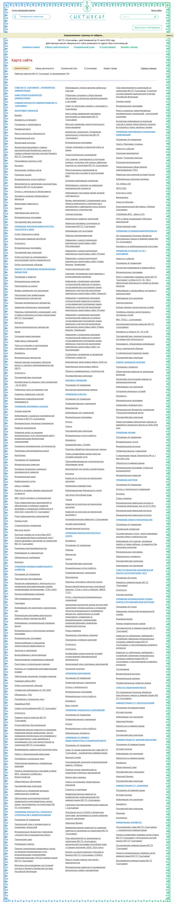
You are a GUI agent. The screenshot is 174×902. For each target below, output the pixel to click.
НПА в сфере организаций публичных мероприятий (134, 220)
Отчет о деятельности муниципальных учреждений (83, 598)
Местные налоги (22, 530)
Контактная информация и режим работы (135, 268)
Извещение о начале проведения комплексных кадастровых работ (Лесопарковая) (81, 243)
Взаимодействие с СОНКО (77, 445)
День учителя (71, 705)
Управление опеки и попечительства (134, 520)
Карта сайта (156, 10)
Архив (17, 332)
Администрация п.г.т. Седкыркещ (132, 786)
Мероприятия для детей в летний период (84, 469)
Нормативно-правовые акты (129, 405)
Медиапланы (122, 197)
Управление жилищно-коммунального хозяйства (34, 568)
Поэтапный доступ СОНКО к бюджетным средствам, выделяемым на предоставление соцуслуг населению (86, 815)
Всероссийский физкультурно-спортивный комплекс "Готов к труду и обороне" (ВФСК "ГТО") (85, 589)
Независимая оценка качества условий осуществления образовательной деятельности (83, 656)
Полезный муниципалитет (128, 162)
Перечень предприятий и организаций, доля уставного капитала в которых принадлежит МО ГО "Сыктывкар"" (35, 315)
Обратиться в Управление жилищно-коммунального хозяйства (32, 792)
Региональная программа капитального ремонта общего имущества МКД (33, 617)
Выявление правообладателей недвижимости (29, 400)
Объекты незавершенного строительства (84, 371)
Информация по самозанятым (29, 553)
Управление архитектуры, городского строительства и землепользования (33, 813)
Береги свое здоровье (75, 777)
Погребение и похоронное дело (29, 699)
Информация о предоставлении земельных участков (85, 89)
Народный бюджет (74, 823)
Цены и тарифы (22, 486)
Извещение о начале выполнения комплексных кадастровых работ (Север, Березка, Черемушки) (84, 261)
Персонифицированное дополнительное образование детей (84, 463)
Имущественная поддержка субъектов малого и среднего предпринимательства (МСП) (34, 365)
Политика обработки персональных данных (86, 449)
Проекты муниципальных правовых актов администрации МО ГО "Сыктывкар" (135, 854)
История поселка (124, 712)
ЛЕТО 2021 (121, 188)
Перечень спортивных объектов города (83, 582)
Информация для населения (129, 298)
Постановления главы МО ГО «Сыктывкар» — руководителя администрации (136, 828)
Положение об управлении (27, 460)
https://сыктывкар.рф (118, 43)
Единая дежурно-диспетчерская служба (135, 307)
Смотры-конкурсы (124, 303)
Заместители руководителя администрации (28, 96)
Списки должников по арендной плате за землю (84, 148)
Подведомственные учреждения (80, 403)
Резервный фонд (23, 129)
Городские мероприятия (127, 153)
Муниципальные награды (128, 678)
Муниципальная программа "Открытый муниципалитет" (134, 469)
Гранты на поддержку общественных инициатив (82, 783)
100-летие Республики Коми (78, 495)
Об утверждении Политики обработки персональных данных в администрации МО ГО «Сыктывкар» (137, 239)
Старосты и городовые (76, 789)
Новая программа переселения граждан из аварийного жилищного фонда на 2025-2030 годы (137, 425)
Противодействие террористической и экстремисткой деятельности (134, 338)
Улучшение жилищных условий (131, 391)
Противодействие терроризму (130, 772)
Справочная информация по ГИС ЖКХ (33, 690)
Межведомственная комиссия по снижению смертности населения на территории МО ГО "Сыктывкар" (86, 830)
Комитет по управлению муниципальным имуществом (35, 270)
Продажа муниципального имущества (32, 303)
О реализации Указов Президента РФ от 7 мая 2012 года (136, 457)
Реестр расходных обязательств (30, 133)
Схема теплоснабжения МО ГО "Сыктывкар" (35, 708)
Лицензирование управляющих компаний (34, 659)
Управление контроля (126, 480)
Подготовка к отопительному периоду (32, 664)
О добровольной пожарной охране (132, 353)
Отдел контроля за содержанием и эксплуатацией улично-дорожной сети (32, 258)
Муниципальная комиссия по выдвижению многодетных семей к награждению (85, 869)
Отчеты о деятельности (76, 687)
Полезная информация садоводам (81, 181)
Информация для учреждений (79, 413)
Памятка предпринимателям (78, 235)
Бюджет (18, 115)
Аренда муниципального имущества (32, 327)
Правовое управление (76, 380)
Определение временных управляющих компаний (33, 765)
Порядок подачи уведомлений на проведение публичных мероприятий (82, 771)
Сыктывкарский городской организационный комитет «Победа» (86, 763)
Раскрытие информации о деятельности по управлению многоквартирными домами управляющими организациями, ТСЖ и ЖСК (36, 586)
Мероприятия (71, 408)
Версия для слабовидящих (147, 27)
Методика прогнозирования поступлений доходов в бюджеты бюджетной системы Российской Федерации (34, 868)
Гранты (68, 426)
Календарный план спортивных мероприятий (86, 664)
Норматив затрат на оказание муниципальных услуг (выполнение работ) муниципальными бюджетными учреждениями (35, 437)
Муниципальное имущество (28, 357)
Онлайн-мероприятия (75, 524)
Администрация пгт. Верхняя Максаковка (136, 740)
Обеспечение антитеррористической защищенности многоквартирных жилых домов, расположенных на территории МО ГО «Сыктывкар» (35, 803)
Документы (20, 353)
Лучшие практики (23, 411)
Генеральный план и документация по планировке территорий (33, 825)
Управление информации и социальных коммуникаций (136, 133)
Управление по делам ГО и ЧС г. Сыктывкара (131, 252)
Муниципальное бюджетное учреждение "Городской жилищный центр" (135, 411)
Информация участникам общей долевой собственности (84, 194)
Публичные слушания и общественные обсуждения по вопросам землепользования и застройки (86, 98)
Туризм (68, 499)
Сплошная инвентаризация (27, 336)
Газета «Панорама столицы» (129, 144)
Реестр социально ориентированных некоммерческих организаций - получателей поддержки (137, 113)
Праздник (120, 813)
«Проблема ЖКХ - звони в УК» (130, 214)
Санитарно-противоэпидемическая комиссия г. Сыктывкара (86, 806)
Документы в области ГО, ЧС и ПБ (132, 332)
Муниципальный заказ (25, 477)
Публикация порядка (24, 844)
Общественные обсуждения (28, 781)
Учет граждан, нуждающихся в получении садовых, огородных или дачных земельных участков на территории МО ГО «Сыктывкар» (86, 162)
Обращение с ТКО (23, 695)
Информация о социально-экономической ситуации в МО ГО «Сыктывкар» (34, 417)
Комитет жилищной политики (130, 362)
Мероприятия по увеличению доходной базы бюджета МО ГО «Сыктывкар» (36, 185)
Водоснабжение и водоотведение (30, 655)
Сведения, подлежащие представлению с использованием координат (85, 275)
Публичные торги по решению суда (31, 390)
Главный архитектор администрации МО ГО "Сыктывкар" (36, 104)
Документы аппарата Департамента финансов (32, 197)
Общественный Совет (126, 767)
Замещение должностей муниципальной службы (135, 613)
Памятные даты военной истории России (135, 174)
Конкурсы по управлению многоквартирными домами (36, 670)
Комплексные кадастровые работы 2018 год (86, 362)
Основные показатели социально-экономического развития (31, 470)
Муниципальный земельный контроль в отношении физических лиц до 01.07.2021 (136, 504)
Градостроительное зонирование (80, 155)
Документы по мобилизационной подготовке (137, 246)
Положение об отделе (126, 578)
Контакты (19, 165)
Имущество (70, 554)
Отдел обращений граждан (23, 10)
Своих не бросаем (124, 202)
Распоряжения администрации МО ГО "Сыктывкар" (134, 862)
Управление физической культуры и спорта (83, 534)
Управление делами (126, 433)
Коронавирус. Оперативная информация (135, 344)
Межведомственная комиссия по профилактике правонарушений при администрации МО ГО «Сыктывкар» (82, 797)
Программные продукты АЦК (28, 161)
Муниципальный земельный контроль (134, 510)
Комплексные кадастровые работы (81, 366)
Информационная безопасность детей (83, 490)
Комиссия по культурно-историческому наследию (83, 480)
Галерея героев (123, 101)
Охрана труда (21, 521)
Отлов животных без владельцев (30, 725)
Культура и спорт (124, 193)
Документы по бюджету (26, 120)
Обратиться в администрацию (130, 463)
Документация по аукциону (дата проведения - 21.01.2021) (36, 383)
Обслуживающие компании (27, 598)
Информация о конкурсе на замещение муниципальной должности (84, 187)
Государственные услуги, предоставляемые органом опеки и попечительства (136, 535)
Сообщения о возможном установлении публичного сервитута (84, 356)
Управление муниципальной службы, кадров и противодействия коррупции (135, 600)
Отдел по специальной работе (131, 688)
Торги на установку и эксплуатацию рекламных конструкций (31, 347)
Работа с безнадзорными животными (32, 754)
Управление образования (77, 673)
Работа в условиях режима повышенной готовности (34, 492)
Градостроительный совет (77, 269)
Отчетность (20, 243)
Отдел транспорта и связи (27, 234)
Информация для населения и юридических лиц (35, 609)
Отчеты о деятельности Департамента (33, 191)
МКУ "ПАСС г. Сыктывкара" (129, 319)
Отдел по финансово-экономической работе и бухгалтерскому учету (134, 571)
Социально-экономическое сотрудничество (35, 446)
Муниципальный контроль (128, 446)
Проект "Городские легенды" (129, 158)
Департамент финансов (26, 111)
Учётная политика (73, 214)
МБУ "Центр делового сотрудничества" (33, 498)
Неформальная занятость (27, 213)
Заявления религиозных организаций (32, 307)
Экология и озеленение (26, 650)
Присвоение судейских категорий (81, 640)
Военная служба (73, 757)
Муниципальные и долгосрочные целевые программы (34, 632)
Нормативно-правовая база (78, 486)
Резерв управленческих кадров (131, 623)
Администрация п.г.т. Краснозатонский (135, 703)
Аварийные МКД (22, 704)
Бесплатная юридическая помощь (81, 390)
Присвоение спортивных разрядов (81, 635)
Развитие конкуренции (25, 428)
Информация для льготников (79, 231)
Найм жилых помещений (26, 341)
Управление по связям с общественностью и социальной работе (85, 739)
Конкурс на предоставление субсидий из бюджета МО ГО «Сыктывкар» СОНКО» (84, 853)
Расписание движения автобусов (30, 239)
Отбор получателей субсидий (28, 265)
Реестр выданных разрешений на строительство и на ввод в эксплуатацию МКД (84, 173)
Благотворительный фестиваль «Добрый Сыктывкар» (135, 208)
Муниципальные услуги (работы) (30, 179)
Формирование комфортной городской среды (36, 749)
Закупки (18, 208)
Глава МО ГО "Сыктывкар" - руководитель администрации (35, 89)
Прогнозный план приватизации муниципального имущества (30, 296)
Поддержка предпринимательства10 (32, 451)
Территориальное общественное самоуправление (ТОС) (131, 168)
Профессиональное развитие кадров (133, 683)
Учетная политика (124, 594)
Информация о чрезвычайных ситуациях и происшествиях (136, 292)
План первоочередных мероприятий (32, 516)
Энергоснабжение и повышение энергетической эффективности (30, 644)
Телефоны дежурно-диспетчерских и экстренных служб (133, 313)
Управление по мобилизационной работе (136, 231)
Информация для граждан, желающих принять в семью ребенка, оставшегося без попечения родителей (136, 544)
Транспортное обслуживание (28, 579)
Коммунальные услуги (25, 481)
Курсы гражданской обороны (129, 348)
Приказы (69, 550)
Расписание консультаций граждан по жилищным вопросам (134, 380)
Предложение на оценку (26, 286)
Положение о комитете (25, 277)
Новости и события (125, 149)
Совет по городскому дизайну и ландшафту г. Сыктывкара (86, 107)
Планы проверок (73, 631)
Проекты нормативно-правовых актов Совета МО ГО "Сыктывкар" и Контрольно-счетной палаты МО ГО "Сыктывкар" (137, 838)
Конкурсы (19, 562)
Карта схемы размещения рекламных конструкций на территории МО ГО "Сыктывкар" (83, 116)
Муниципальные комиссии (27, 281)
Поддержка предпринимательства (31, 548)
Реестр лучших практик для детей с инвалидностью (82, 861)
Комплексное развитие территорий (81, 219)
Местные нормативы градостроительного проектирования (84, 126)
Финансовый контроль (25, 143)
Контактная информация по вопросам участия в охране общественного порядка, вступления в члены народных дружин (136, 124)
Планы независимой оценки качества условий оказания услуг (83, 455)
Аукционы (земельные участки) (29, 394)
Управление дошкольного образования (85, 710)
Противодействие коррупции (28, 222)
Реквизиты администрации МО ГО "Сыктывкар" (132, 584)
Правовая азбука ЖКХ (25, 681)
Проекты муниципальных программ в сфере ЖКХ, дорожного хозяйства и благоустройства (35, 774)
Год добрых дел (123, 184)
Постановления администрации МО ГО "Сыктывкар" (134, 847)
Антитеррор (121, 818)
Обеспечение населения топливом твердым (35, 676)
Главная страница (148, 68)
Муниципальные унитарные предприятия (34, 423)
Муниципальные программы (28, 217)
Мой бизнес (20, 455)
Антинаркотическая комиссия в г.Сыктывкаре (86, 519)
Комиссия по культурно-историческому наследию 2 (83, 513)
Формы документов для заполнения (32, 290)
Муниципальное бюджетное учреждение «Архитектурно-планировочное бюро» (34, 833)
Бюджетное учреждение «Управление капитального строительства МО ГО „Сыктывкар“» (83, 135)
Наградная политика (75, 669)
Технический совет (23, 839)
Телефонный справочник (31, 16)
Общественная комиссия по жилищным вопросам (134, 373)
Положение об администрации (130, 708)
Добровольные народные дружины (132, 179)
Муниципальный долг (25, 138)
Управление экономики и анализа (31, 406)
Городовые (20, 603)
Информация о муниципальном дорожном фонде (35, 624)
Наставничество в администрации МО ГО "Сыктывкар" (135, 629)
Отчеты (68, 422)
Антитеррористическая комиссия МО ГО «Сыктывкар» (135, 325)
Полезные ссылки (23, 175)
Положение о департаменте (28, 124)
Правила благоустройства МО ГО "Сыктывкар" (30, 719)
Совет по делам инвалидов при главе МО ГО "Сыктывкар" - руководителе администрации (86, 751)
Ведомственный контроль (77, 528)
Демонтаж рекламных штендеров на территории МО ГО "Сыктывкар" (82, 225)
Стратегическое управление (28, 525)
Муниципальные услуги (127, 442)
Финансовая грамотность (26, 204)
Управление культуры (75, 394)
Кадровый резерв (124, 619)
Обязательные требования (27, 557)
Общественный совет (126, 226)
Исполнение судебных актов (28, 170)
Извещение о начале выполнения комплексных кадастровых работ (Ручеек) (85, 252)
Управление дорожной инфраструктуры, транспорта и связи (34, 228)
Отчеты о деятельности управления (133, 489)
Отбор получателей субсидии (28, 685)
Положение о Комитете (127, 367)
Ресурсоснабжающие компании (29, 594)
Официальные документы (77, 733)
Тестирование (122, 669)
